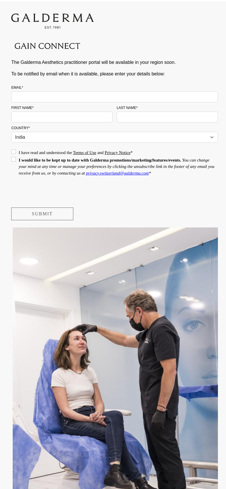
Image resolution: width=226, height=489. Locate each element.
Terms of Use (84, 152)
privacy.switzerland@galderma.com (117, 173)
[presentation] (55, 193)
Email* (17, 88)
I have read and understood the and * (76, 152)
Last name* (127, 108)
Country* (20, 128)
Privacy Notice (118, 152)
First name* (22, 108)
